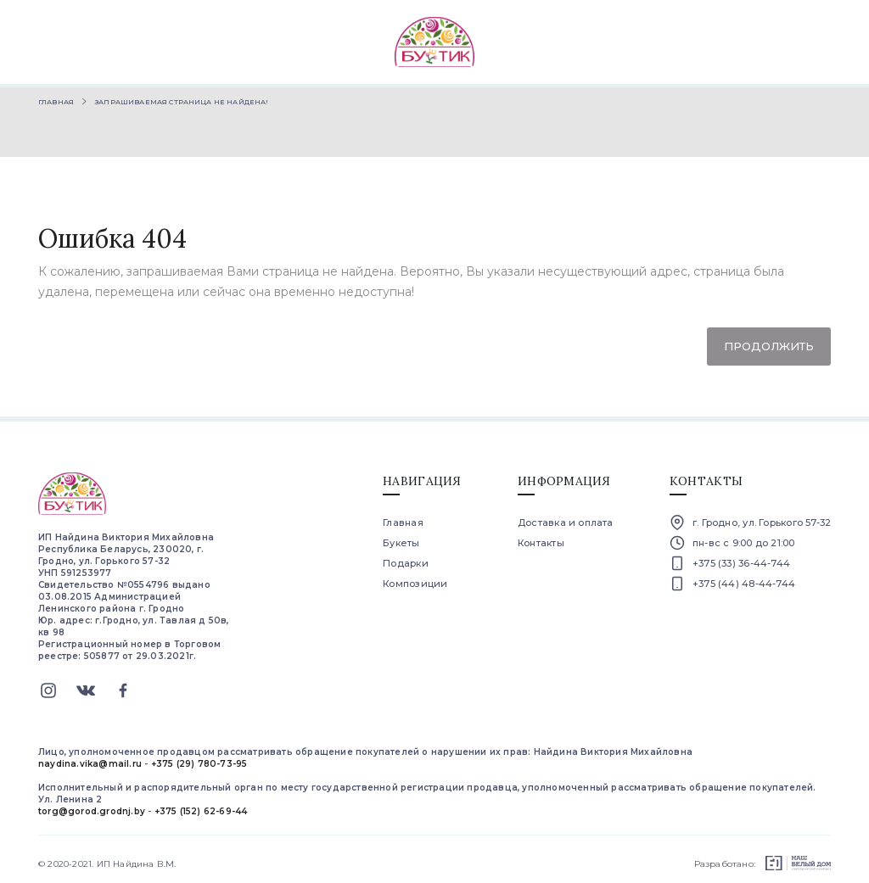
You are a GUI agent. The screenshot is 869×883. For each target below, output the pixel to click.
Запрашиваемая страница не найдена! (181, 95)
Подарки (406, 556)
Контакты (541, 536)
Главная (56, 95)
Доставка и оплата (566, 516)
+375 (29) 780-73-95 (199, 757)
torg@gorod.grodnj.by (91, 804)
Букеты (401, 536)
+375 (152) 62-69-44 (201, 804)
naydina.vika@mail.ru (90, 757)
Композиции (415, 577)
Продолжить (769, 339)
